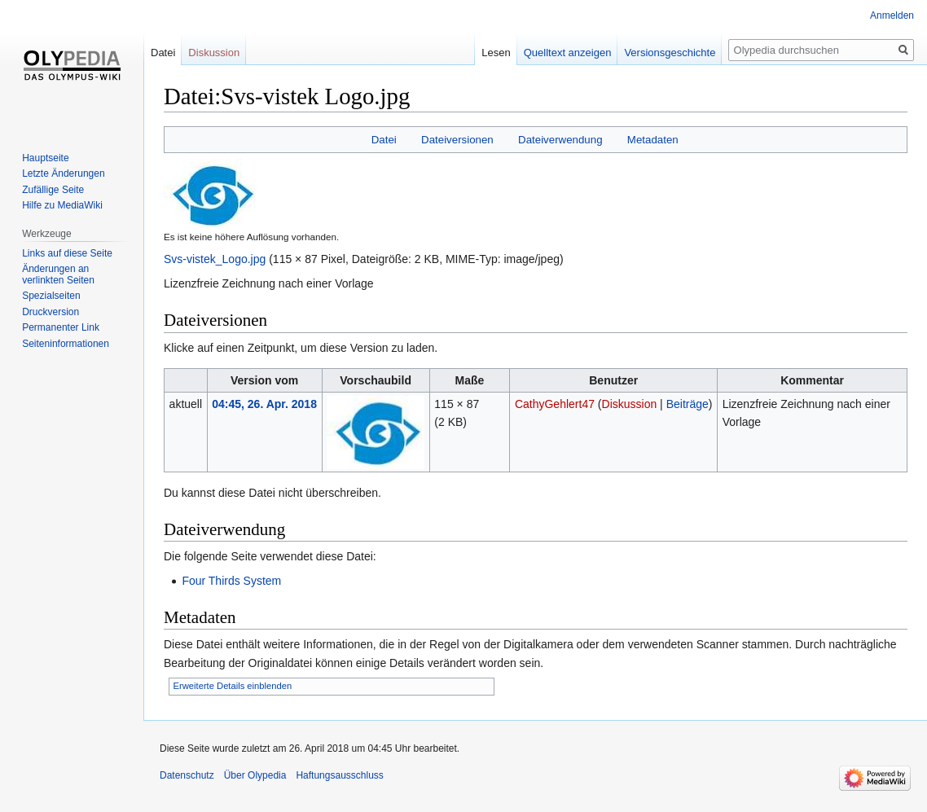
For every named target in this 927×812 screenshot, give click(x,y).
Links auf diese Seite (67, 253)
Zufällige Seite (53, 189)
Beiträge (687, 403)
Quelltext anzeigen (568, 52)
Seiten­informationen (65, 343)
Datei (384, 140)
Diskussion (629, 403)
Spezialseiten (51, 295)
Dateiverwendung (560, 140)
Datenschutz (187, 775)
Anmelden (892, 15)
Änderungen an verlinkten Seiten (58, 274)
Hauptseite (45, 158)
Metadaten (653, 140)
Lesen (495, 52)
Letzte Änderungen (63, 173)
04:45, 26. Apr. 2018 (264, 403)
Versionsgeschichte (669, 52)
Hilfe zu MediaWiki (62, 205)
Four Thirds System (231, 580)
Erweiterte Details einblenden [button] (233, 686)
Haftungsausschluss (339, 775)
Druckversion (50, 312)
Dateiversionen (457, 140)
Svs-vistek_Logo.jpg (215, 259)
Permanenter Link (60, 327)
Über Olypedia (255, 775)
